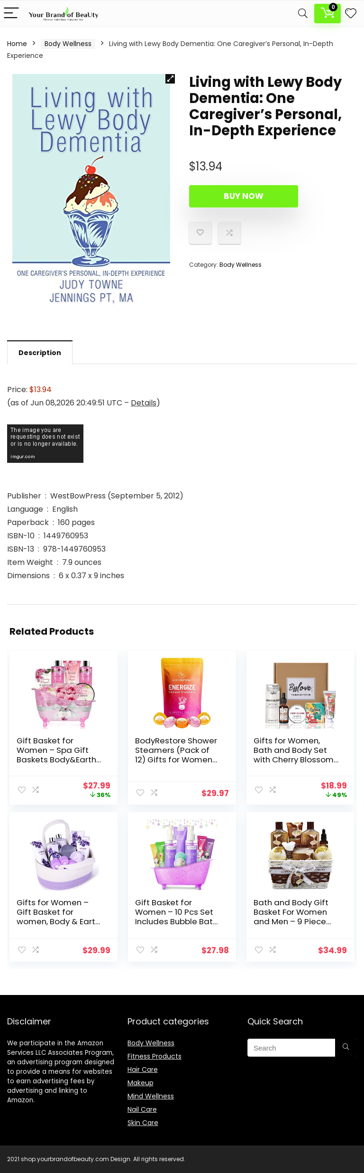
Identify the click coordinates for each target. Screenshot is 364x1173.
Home (17, 43)
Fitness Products (154, 1056)
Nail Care (142, 1109)
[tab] (40, 352)
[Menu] (11, 13)
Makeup (140, 1083)
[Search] (302, 13)
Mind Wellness (150, 1096)
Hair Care (142, 1069)
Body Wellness (68, 43)
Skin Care (142, 1122)
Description (26, 26)
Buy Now (244, 196)
